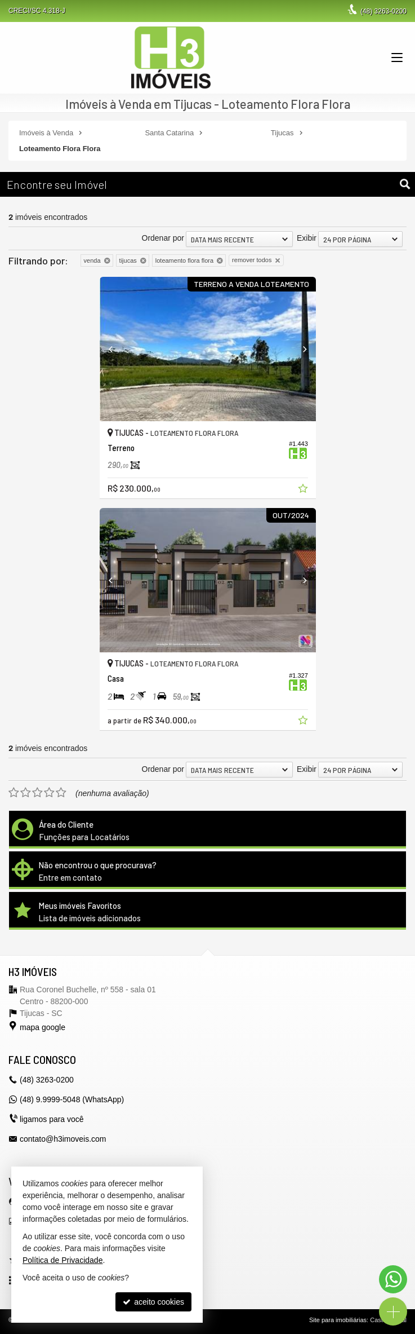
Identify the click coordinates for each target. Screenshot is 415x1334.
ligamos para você (52, 1119)
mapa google (42, 1027)
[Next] (299, 349)
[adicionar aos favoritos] (304, 489)
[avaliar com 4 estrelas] (49, 792)
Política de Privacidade (62, 1260)
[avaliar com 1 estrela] (13, 792)
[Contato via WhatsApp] (393, 1279)
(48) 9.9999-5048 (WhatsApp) (72, 1099)
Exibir (306, 237)
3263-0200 (383, 11)
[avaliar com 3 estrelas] (37, 792)
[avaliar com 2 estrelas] (25, 792)
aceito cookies (153, 1301)
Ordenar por (163, 237)
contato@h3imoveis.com (63, 1138)
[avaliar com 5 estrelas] (61, 792)
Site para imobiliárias (338, 1320)
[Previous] (116, 349)
